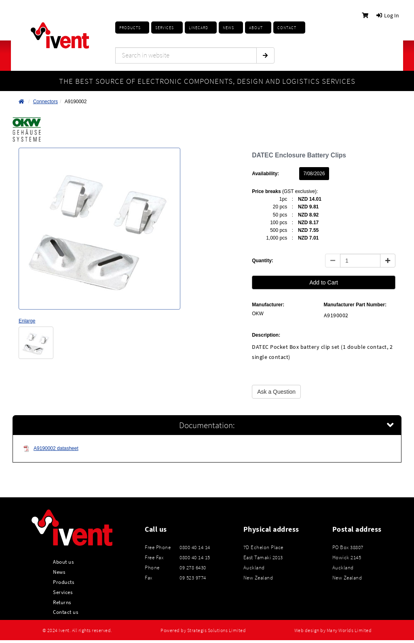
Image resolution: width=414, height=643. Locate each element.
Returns (62, 602)
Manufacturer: (268, 305)
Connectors (45, 101)
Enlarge (27, 321)
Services (62, 592)
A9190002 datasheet (50, 448)
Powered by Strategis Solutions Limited (203, 630)
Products (130, 27)
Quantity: (262, 260)
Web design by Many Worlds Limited (333, 630)
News (59, 571)
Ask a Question (276, 391)
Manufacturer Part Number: (355, 305)
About (256, 27)
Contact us (65, 611)
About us (63, 561)
